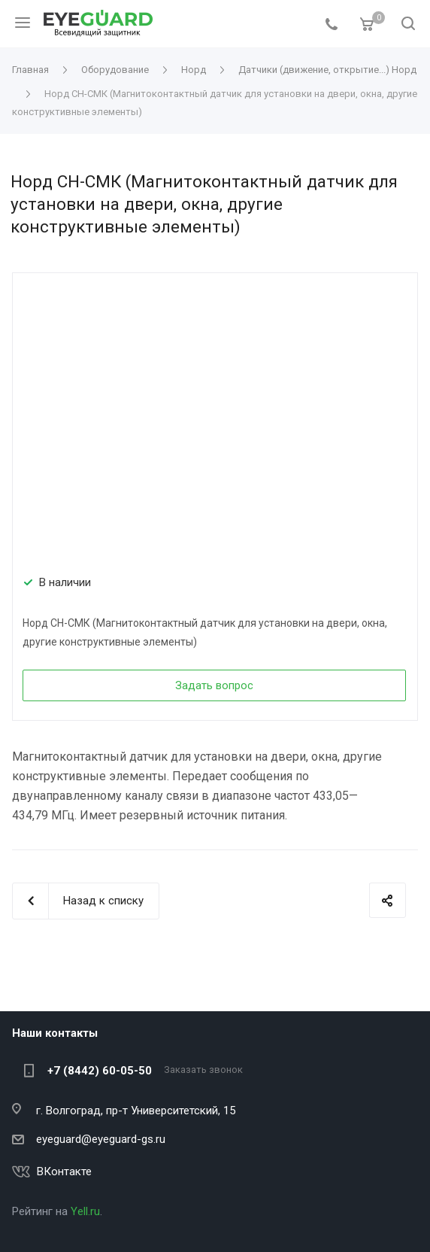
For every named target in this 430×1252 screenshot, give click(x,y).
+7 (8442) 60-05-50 (99, 1070)
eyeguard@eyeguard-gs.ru (100, 1139)
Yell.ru (85, 1211)
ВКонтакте (64, 1171)
